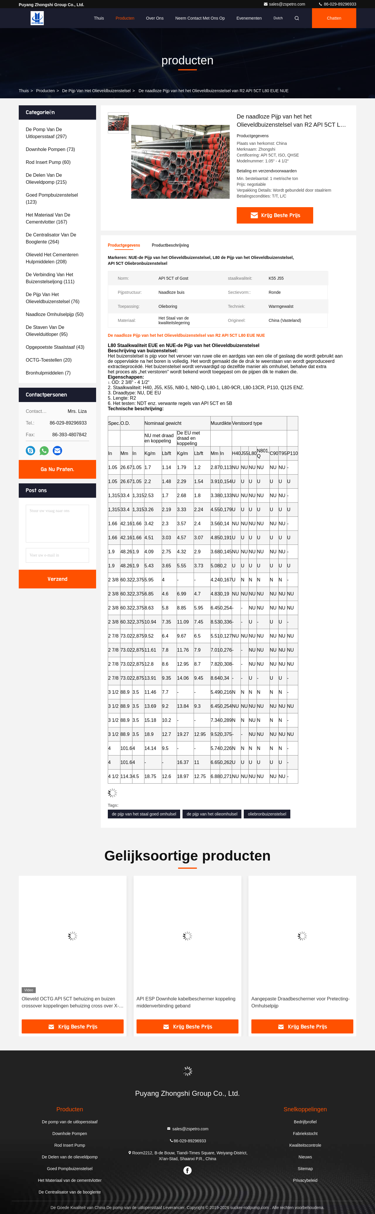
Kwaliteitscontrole (305, 1145)
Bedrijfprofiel (305, 1121)
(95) (47, 331)
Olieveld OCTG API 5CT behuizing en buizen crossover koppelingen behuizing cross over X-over (70, 1002)
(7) (48, 372)
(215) (46, 179)
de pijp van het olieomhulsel (212, 814)
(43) (55, 347)
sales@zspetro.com (284, 4)
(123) (52, 199)
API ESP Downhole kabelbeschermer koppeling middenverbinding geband (186, 1002)
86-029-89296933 (337, 4)
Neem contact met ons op (200, 18)
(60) (48, 162)
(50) (54, 314)
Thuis (99, 18)
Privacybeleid (305, 1180)
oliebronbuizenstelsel (267, 814)
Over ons (154, 18)
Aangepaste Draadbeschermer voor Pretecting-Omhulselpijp (300, 1002)
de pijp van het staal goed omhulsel (144, 814)
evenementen (249, 18)
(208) (52, 258)
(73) (50, 149)
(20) (49, 360)
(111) (50, 278)
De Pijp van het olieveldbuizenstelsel (96, 90)
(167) (48, 218)
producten (45, 90)
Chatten (334, 18)
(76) (52, 298)
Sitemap (305, 1168)
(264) (51, 238)
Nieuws (305, 1157)
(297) (46, 133)
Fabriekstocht (305, 1133)
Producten (125, 18)
